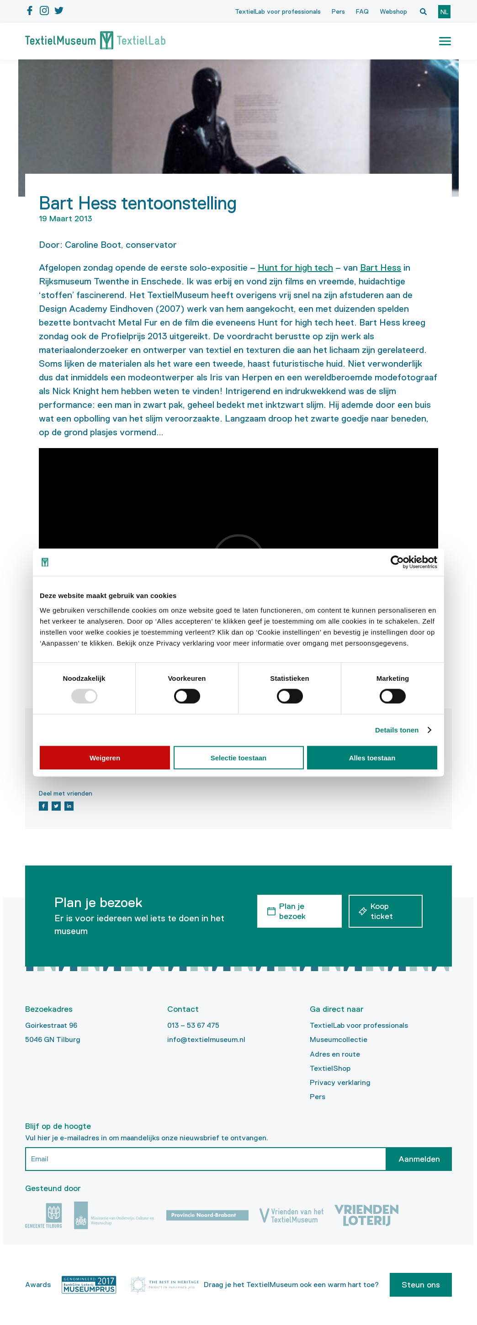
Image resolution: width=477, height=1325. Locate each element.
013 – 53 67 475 (193, 1025)
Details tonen (397, 730)
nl (444, 12)
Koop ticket (382, 911)
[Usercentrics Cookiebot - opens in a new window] (397, 562)
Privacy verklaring (340, 1082)
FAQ (362, 11)
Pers (338, 11)
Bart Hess (380, 267)
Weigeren (105, 757)
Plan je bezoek (292, 911)
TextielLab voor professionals (278, 11)
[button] (445, 41)
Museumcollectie (338, 1039)
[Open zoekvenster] (423, 11)
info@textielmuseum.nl (206, 1039)
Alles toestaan (372, 757)
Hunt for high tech (295, 267)
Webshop (393, 11)
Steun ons (421, 1284)
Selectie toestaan (239, 757)
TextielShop (330, 1068)
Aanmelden (419, 1159)
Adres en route (335, 1054)
